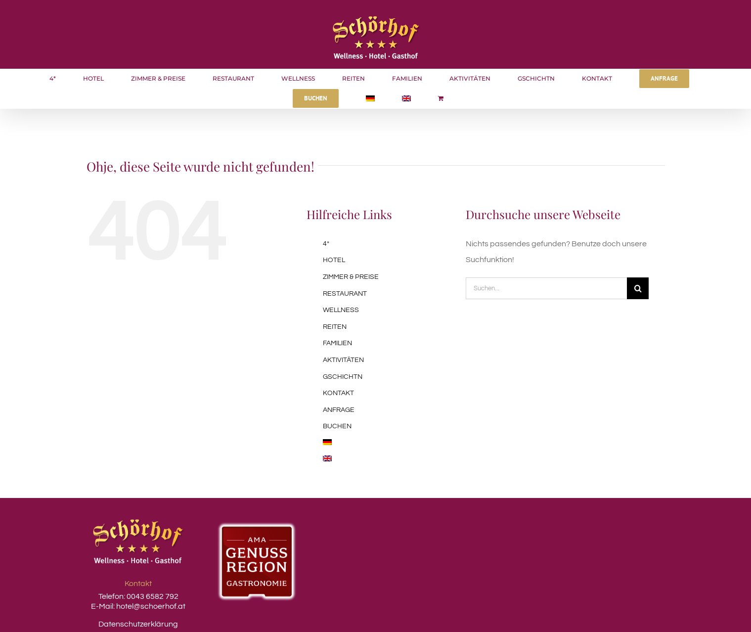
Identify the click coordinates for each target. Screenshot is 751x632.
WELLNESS (341, 310)
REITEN (335, 326)
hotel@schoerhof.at (150, 606)
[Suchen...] (546, 288)
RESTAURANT (345, 293)
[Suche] (638, 288)
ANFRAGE (338, 409)
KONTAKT (338, 393)
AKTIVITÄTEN (343, 360)
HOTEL (334, 260)
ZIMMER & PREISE (351, 276)
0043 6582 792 (151, 596)
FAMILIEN (337, 343)
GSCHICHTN (342, 376)
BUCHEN (337, 426)
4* (326, 243)
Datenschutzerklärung (138, 624)
